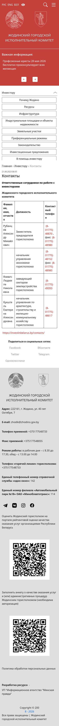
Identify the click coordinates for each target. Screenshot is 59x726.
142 (33, 481)
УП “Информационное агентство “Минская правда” (28, 692)
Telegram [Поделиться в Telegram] (43, 354)
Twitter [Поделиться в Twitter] (15, 354)
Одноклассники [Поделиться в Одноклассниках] (15, 360)
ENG (10, 4)
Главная (7, 166)
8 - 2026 (29, 711)
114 (53, 494)
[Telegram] (5, 505)
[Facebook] (32, 505)
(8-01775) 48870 (49, 229)
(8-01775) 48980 (50, 241)
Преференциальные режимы (29, 138)
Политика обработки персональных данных (29, 668)
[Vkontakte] (14, 505)
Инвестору (20, 166)
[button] (23, 79)
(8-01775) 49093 (49, 284)
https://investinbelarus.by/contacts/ (24, 332)
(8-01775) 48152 (49, 255)
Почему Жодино (29, 100)
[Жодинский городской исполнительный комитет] (29, 27)
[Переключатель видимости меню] (55, 92)
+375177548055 (33, 441)
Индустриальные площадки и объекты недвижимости (29, 122)
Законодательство (29, 145)
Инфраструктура (29, 114)
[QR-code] (29, 559)
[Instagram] (23, 505)
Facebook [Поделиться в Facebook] (15, 348)
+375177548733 (37, 431)
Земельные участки (29, 131)
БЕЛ (16, 4)
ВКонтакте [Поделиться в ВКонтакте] (44, 348)
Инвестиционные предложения (29, 152)
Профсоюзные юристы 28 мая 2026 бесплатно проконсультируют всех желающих (34, 64)
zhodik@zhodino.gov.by (25, 422)
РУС (4, 4)
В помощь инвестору (29, 158)
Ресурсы (29, 107)
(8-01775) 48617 (49, 311)
